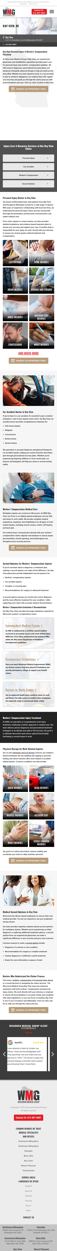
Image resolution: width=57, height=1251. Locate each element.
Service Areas (28, 1177)
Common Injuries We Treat (28, 1128)
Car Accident (28, 167)
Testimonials (29, 1171)
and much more (28, 353)
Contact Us (28, 1217)
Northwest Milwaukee (29, 1146)
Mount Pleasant (28, 1166)
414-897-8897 (9, 44)
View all (28, 1032)
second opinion (32, 943)
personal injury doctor (44, 980)
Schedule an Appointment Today (28, 89)
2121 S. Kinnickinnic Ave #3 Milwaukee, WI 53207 (27, 38)
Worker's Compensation (28, 175)
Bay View (28, 1161)
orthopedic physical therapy (23, 753)
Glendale (29, 1151)
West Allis (28, 1156)
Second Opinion (28, 184)
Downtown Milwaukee (28, 1141)
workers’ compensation (22, 980)
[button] (4, 1054)
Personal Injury (28, 158)
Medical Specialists (28, 1132)
